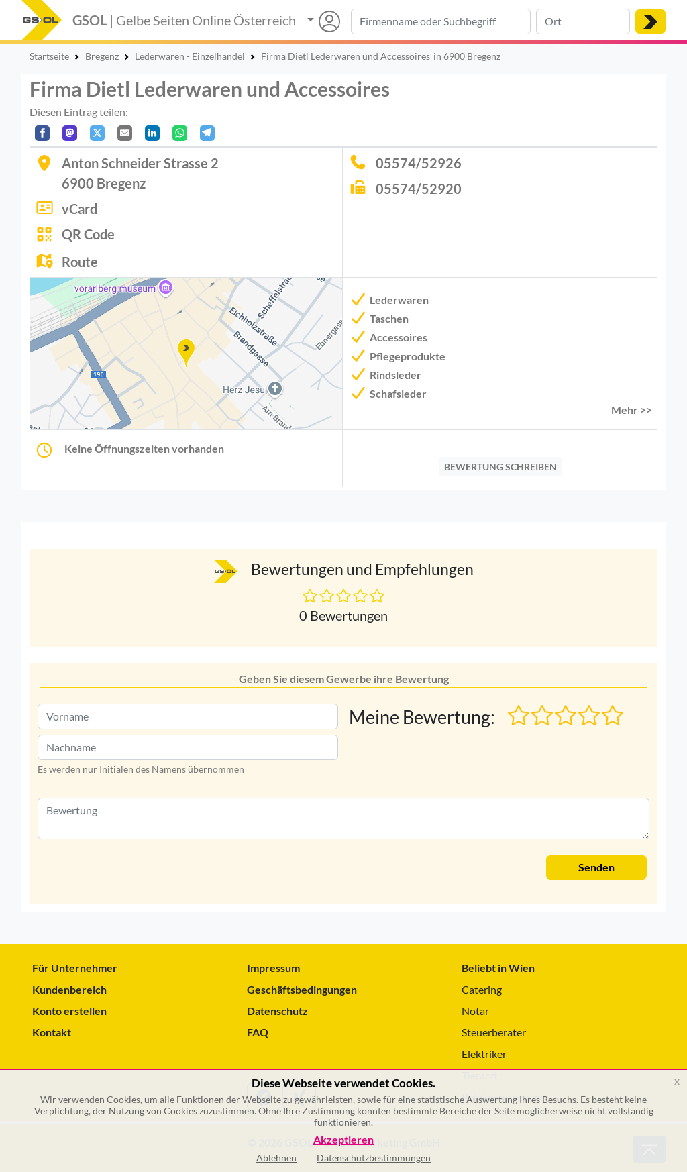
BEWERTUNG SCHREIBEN (500, 466)
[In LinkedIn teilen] (152, 133)
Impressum (273, 967)
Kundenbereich (69, 989)
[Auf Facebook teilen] (42, 133)
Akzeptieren (343, 1140)
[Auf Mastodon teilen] (69, 133)
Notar (475, 1010)
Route (80, 262)
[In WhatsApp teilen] (179, 133)
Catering (482, 989)
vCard (79, 209)
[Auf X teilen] (97, 133)
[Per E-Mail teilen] (124, 133)
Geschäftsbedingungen (302, 989)
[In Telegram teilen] (207, 133)
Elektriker (484, 1053)
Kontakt (51, 1032)
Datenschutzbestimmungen (374, 1157)
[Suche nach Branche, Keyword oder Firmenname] (441, 21)
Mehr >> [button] (631, 409)
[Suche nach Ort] (583, 21)
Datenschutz (277, 1010)
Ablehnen (276, 1157)
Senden (596, 867)
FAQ (257, 1032)
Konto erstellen (69, 1010)
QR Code (88, 234)
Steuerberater (494, 1032)
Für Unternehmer (74, 967)
